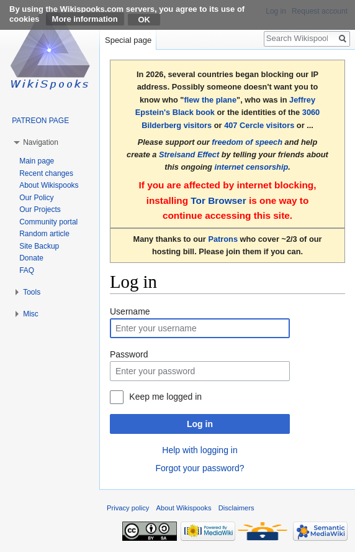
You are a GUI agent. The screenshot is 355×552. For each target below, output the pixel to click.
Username (130, 311)
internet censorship (252, 167)
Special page (128, 40)
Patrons (223, 239)
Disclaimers (236, 508)
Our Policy (36, 197)
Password (129, 354)
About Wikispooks (48, 185)
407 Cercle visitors (259, 125)
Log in (200, 424)
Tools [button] (31, 292)
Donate (31, 258)
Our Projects (40, 209)
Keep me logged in (165, 397)
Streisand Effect (189, 154)
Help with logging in (199, 450)
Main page (36, 161)
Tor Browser (218, 200)
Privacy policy (128, 508)
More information (85, 19)
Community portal (48, 222)
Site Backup (39, 246)
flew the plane (210, 99)
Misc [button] (30, 314)
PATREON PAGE (40, 120)
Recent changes (46, 173)
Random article (44, 233)
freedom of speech (247, 142)
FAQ (26, 270)
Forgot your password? (199, 468)
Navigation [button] (40, 142)
